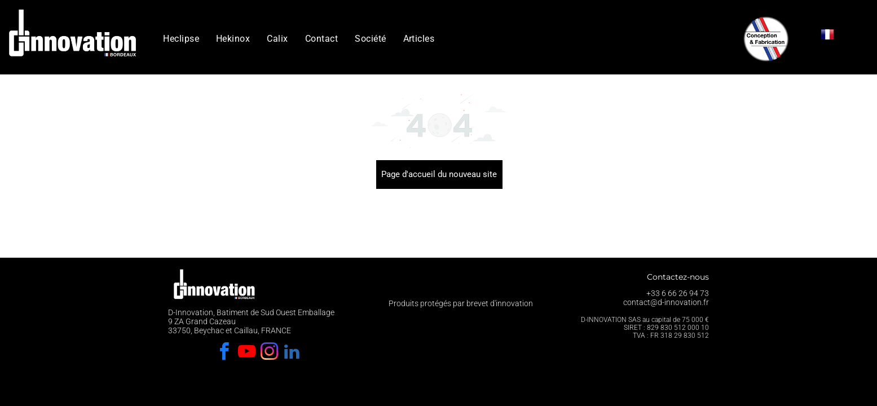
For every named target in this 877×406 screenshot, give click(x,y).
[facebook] (224, 353)
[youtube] (246, 353)
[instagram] (269, 353)
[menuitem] (181, 38)
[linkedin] (291, 353)
